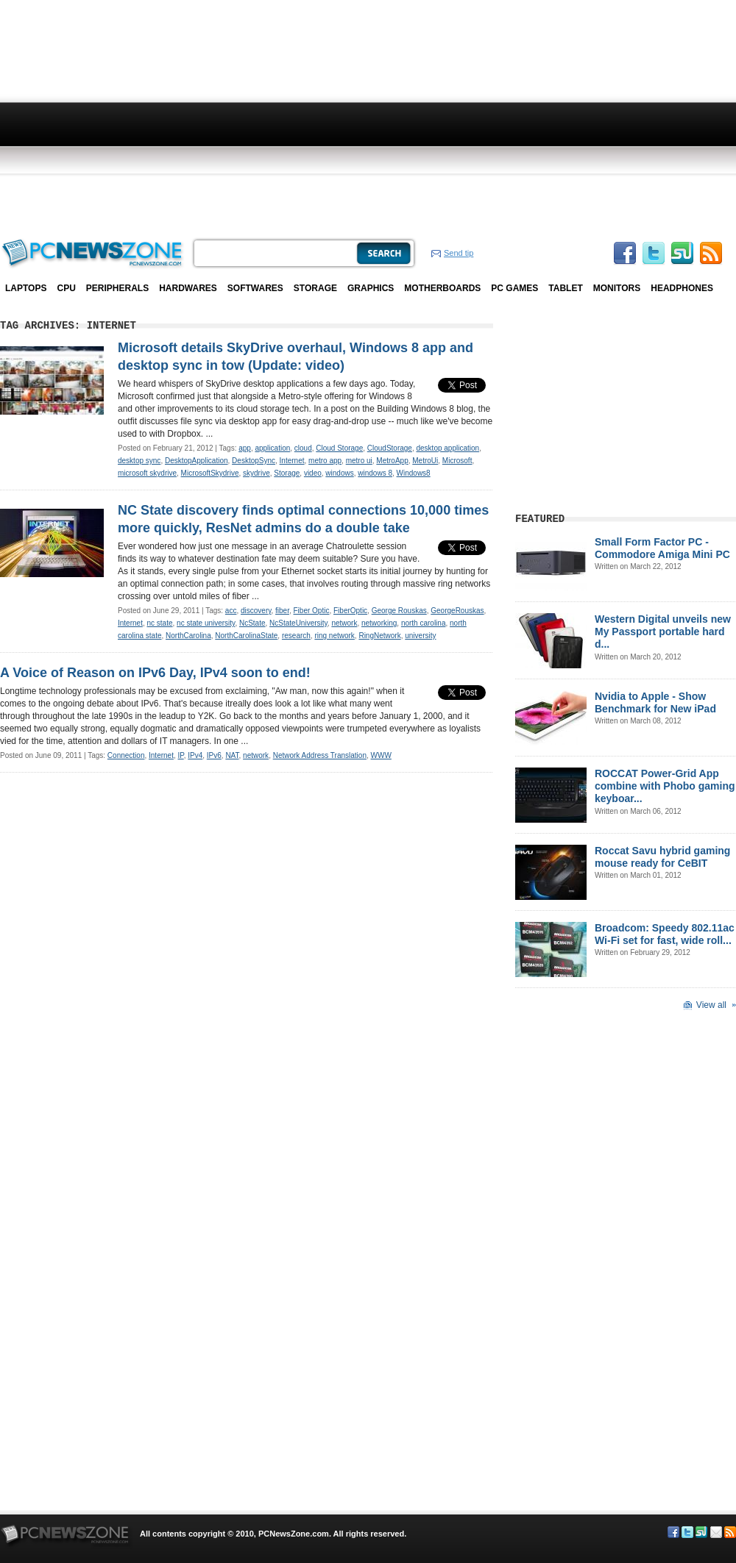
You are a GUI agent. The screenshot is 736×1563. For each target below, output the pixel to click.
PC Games (514, 288)
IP (181, 755)
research (296, 636)
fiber (282, 611)
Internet (292, 461)
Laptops (25, 288)
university (420, 636)
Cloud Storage (339, 448)
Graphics (370, 288)
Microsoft (457, 461)
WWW (381, 755)
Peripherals (117, 288)
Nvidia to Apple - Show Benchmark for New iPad (655, 702)
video (313, 473)
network (344, 623)
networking (379, 623)
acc (231, 611)
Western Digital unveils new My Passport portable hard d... (663, 631)
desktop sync (139, 461)
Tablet (565, 288)
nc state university (206, 623)
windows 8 (375, 473)
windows (339, 473)
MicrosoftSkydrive (210, 473)
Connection (126, 755)
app (244, 448)
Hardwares (188, 288)
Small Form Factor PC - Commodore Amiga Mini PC (662, 548)
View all (711, 1005)
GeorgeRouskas (457, 611)
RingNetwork (379, 636)
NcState (252, 623)
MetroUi (425, 461)
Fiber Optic (312, 611)
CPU (66, 288)
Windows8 (414, 473)
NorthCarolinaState (246, 636)
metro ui (359, 461)
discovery (256, 611)
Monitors (616, 288)
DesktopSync (253, 461)
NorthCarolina (188, 636)
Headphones (682, 288)
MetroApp (392, 461)
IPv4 (195, 755)
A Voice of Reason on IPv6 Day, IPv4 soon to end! (155, 672)
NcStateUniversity (298, 623)
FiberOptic (350, 611)
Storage (315, 288)
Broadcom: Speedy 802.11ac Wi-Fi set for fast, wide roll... (665, 934)
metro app (325, 461)
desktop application (448, 448)
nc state (159, 623)
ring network (334, 636)
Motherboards (442, 288)
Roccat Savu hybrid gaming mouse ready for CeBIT (662, 857)
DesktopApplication (196, 461)
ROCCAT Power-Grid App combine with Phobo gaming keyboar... (665, 786)
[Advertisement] (332, 118)
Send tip (458, 252)
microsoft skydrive (147, 473)
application (272, 448)
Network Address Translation (320, 755)
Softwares (255, 288)
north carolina (423, 623)
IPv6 (214, 755)
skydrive (256, 473)
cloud (303, 448)
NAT (231, 755)
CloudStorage (389, 448)
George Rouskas (399, 611)
